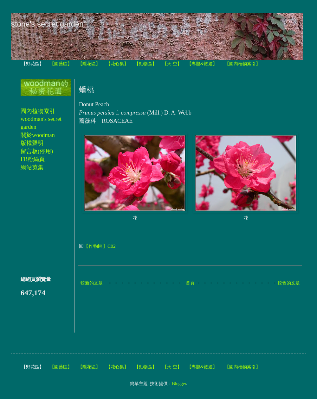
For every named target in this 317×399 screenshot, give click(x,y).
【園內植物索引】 (242, 63)
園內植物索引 (38, 111)
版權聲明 (32, 143)
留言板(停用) (37, 151)
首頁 (190, 283)
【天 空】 (172, 63)
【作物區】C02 (100, 246)
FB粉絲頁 (33, 159)
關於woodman (38, 135)
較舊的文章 (289, 283)
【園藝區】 (61, 63)
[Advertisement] (194, 310)
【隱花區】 (89, 63)
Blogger (179, 383)
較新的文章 (92, 283)
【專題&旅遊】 (202, 63)
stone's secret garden (47, 24)
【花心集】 (117, 63)
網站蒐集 (32, 167)
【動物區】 (145, 63)
